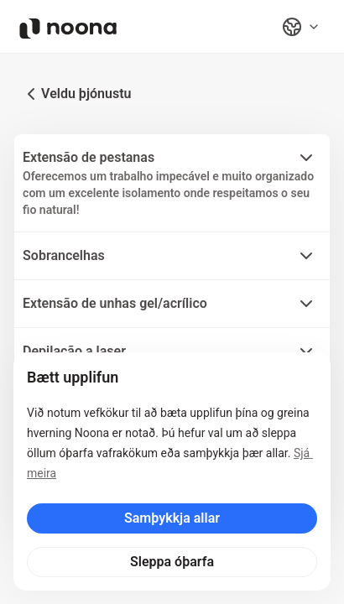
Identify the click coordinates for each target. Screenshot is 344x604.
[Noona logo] (67, 28)
